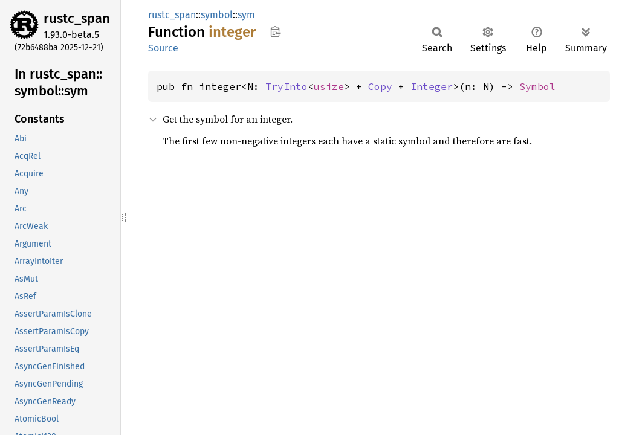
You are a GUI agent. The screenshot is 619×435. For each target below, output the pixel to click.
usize (329, 86)
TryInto (286, 86)
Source (163, 48)
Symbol (537, 86)
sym (246, 15)
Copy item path (275, 31)
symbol (217, 15)
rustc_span (77, 18)
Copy (380, 86)
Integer (431, 86)
